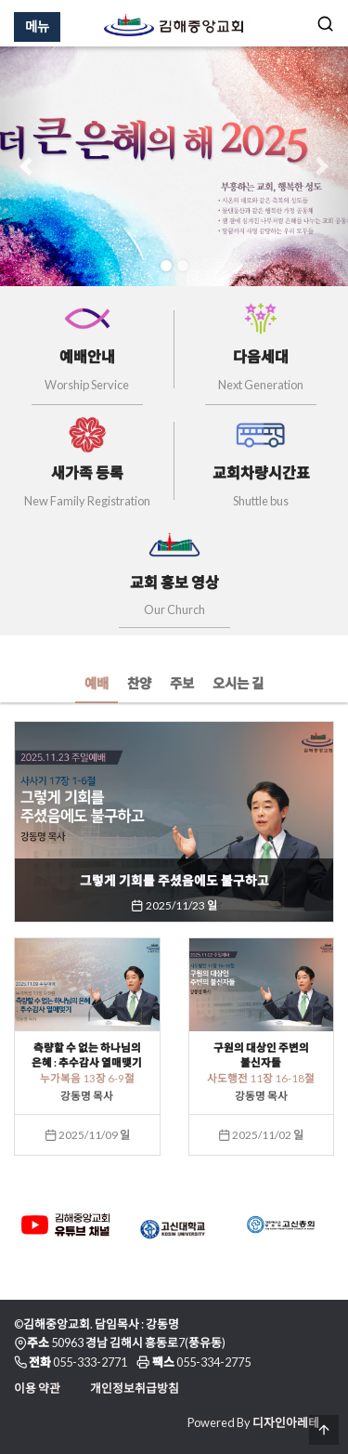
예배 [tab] (96, 683)
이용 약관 (37, 1388)
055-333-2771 (90, 1362)
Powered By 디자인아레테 (253, 1422)
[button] (26, 166)
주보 (182, 683)
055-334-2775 (213, 1362)
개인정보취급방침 (134, 1388)
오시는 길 (238, 683)
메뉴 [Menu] (37, 26)
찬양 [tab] (139, 683)
